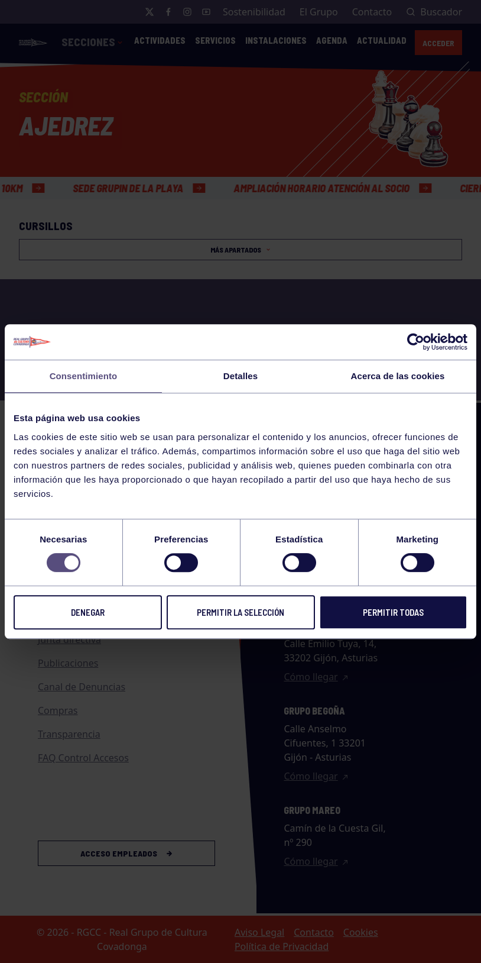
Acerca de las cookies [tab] (398, 376)
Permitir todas (393, 612)
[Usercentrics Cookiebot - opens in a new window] (415, 342)
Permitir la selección (240, 612)
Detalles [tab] (240, 376)
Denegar (88, 612)
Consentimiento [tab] (84, 376)
